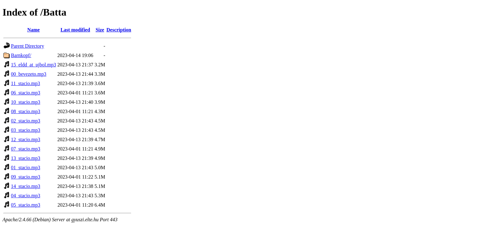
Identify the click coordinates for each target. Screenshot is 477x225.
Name (33, 29)
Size (100, 29)
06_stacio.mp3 (25, 92)
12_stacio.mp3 (25, 139)
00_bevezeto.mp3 (28, 74)
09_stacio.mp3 (25, 177)
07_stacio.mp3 (25, 148)
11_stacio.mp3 (25, 83)
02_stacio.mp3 (25, 120)
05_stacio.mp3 (25, 205)
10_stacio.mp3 (25, 102)
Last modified (75, 29)
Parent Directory (27, 46)
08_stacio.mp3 (25, 111)
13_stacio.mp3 (25, 158)
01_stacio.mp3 (25, 167)
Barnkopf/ (21, 55)
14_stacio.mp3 (25, 186)
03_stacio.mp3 (25, 130)
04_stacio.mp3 (25, 195)
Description (119, 29)
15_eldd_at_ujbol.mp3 (33, 64)
